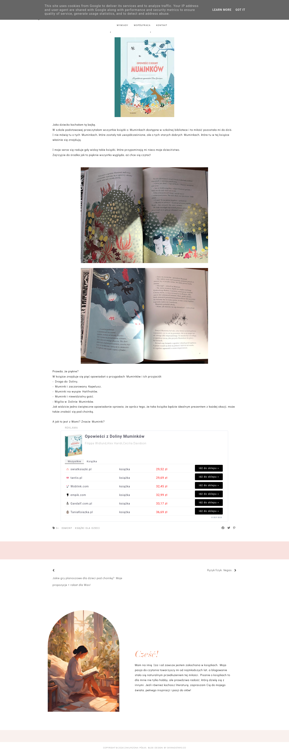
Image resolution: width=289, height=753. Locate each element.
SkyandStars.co (176, 747)
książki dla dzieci (87, 527)
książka (92, 461)
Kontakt (161, 25)
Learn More (222, 9)
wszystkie (74, 461)
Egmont (67, 527)
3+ (57, 527)
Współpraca (142, 25)
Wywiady (122, 25)
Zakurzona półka (135, 747)
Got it (240, 9)
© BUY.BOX (216, 517)
